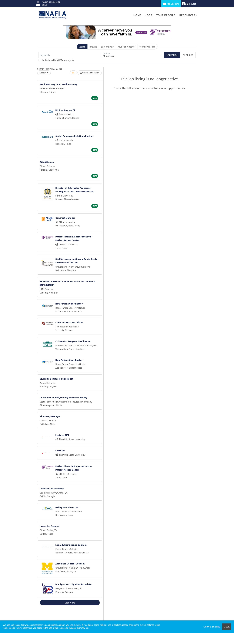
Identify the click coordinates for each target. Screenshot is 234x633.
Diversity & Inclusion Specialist (56, 378)
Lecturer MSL (62, 435)
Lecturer (60, 450)
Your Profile (165, 15)
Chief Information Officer (69, 322)
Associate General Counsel (70, 563)
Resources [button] (187, 15)
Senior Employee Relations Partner (74, 136)
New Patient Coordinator (69, 303)
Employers (189, 4)
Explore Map (107, 46)
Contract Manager (65, 217)
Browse (93, 46)
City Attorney (47, 161)
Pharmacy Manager (50, 416)
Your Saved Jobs (147, 46)
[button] (187, 55)
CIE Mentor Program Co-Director (73, 341)
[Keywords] (70, 55)
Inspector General (49, 526)
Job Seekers (171, 4)
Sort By (43, 72)
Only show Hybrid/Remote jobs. (58, 60)
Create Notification (89, 72)
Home (137, 15)
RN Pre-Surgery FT (65, 110)
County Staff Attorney (52, 488)
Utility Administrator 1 (67, 507)
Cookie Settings (211, 626)
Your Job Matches (127, 46)
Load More (69, 602)
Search (82, 46)
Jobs (148, 15)
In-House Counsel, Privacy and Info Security (63, 397)
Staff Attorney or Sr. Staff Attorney (58, 84)
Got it (227, 626)
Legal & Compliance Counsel (71, 544)
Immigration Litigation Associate (73, 584)
